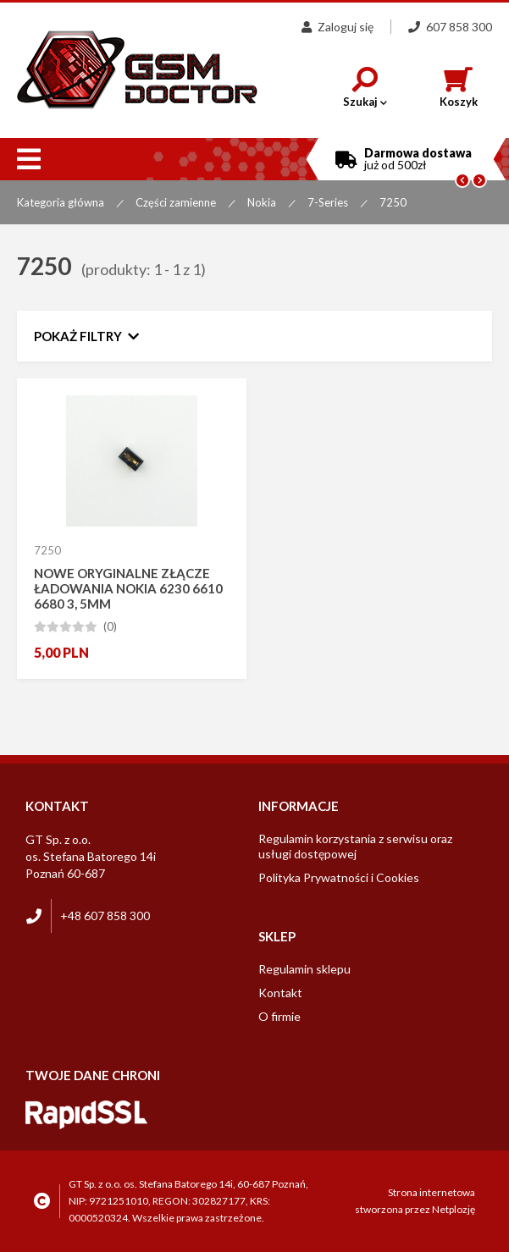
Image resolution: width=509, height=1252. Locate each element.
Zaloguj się (337, 26)
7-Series (327, 202)
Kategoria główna (60, 202)
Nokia (261, 202)
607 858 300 (450, 26)
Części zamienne (176, 202)
